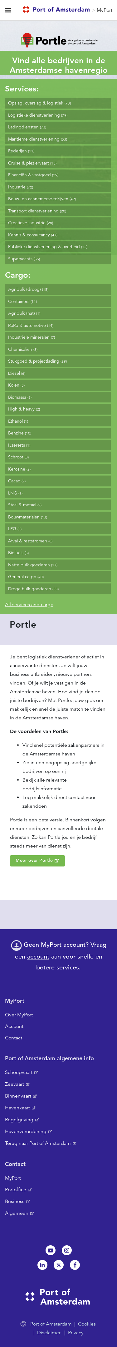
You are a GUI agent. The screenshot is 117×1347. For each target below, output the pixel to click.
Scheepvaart (18, 1072)
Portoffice (15, 1190)
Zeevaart (14, 1084)
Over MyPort (19, 1015)
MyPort (104, 10)
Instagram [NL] (67, 1250)
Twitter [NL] (59, 1265)
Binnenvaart (18, 1096)
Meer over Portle (34, 860)
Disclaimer (49, 1333)
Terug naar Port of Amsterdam (38, 1143)
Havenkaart (17, 1108)
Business (14, 1201)
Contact (13, 1038)
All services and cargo (29, 605)
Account (14, 1026)
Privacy (76, 1333)
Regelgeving (19, 1120)
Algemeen (16, 1213)
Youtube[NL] (51, 1250)
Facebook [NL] (75, 1265)
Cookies (87, 1324)
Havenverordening (25, 1131)
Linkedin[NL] (42, 1265)
